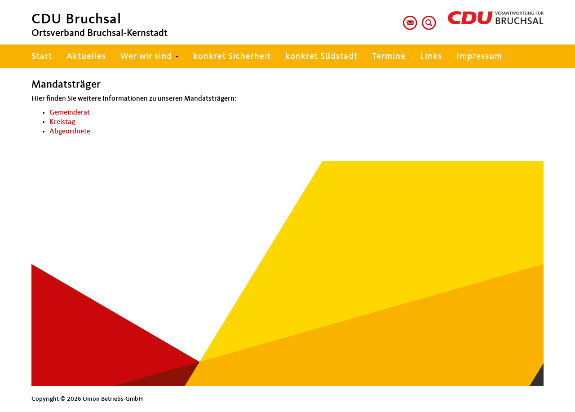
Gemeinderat (69, 112)
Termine (389, 56)
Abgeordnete (69, 131)
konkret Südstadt (321, 56)
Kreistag (62, 122)
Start (41, 56)
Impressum (479, 56)
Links (431, 56)
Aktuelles (86, 56)
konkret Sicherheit (232, 56)
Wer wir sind (149, 56)
